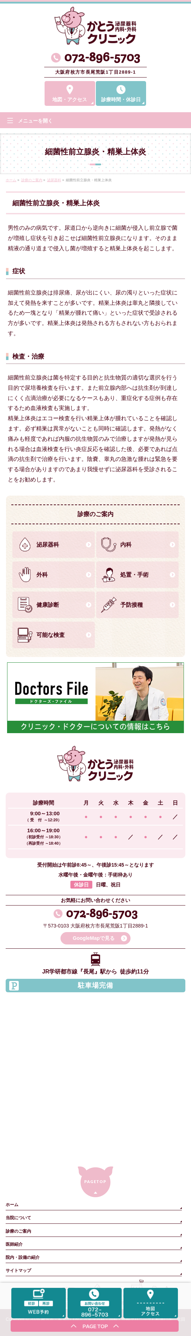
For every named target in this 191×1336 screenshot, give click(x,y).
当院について (18, 1217)
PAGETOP (95, 1181)
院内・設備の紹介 (23, 1257)
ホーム (12, 1204)
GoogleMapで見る (94, 938)
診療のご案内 (18, 1231)
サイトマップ (18, 1270)
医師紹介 (14, 1244)
